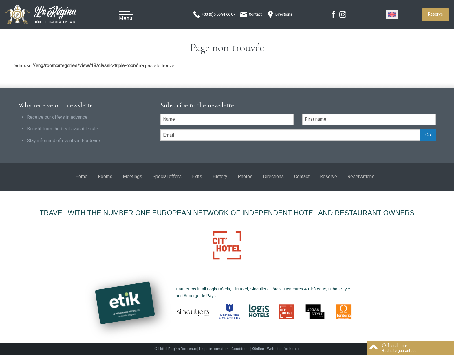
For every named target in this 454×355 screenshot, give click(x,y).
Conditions (240, 349)
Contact (302, 176)
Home (81, 176)
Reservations (360, 176)
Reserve (435, 14)
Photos (245, 176)
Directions (273, 176)
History (220, 176)
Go (428, 135)
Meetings (132, 176)
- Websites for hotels (276, 349)
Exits (197, 176)
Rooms (105, 176)
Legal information (214, 349)
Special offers (167, 176)
